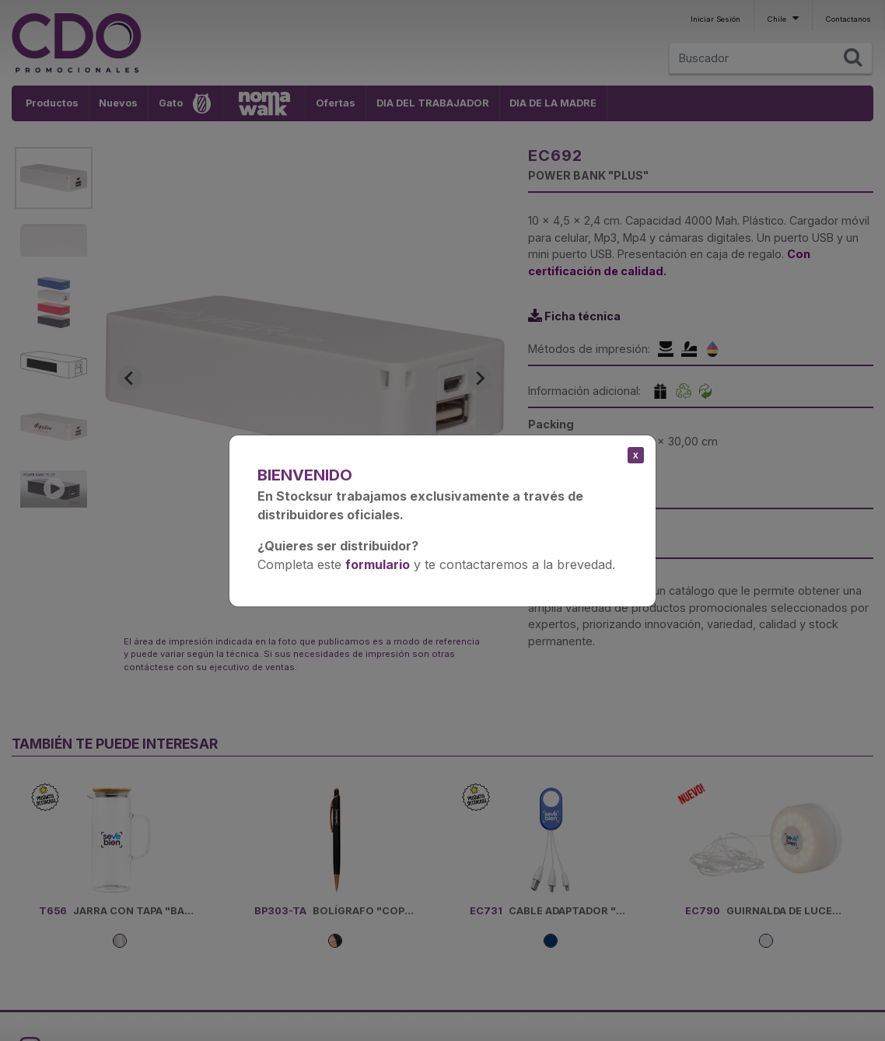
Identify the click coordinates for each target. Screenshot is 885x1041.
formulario (377, 564)
